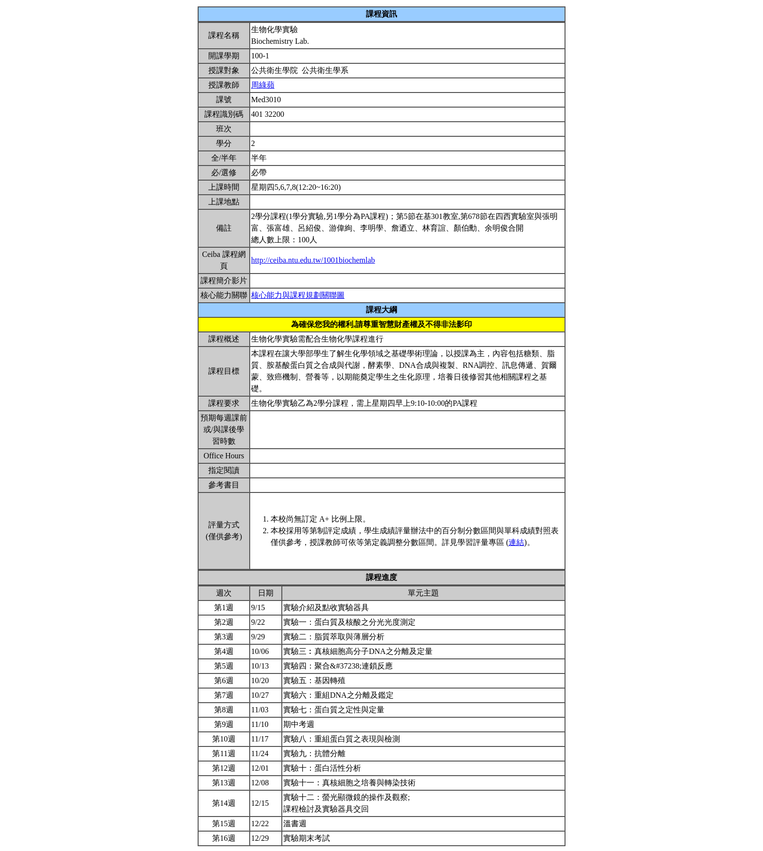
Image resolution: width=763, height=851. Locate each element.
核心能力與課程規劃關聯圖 (298, 295)
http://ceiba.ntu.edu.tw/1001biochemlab (313, 260)
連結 (516, 542)
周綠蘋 (262, 85)
